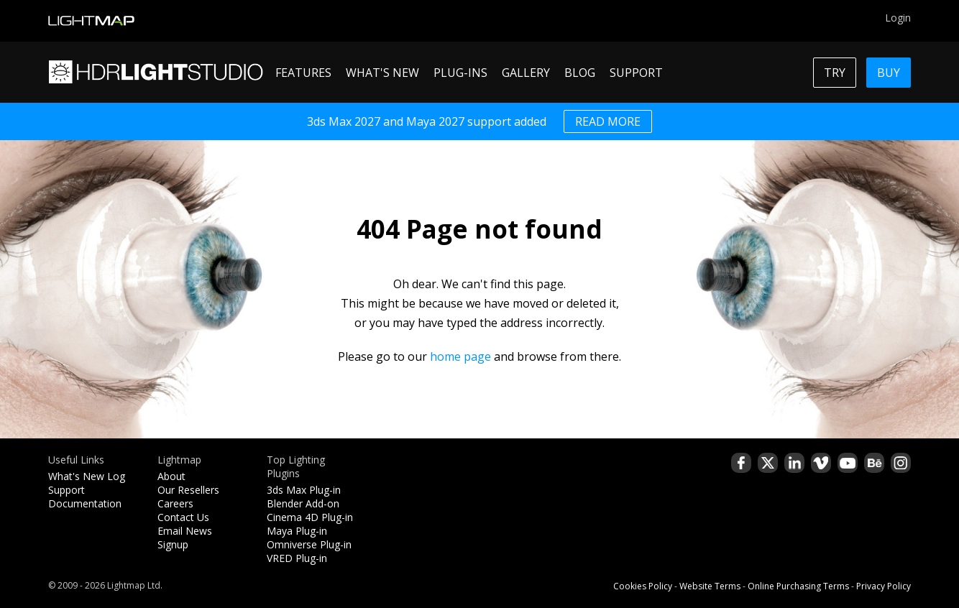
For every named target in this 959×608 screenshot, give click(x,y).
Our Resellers (188, 490)
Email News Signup (184, 537)
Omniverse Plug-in (309, 544)
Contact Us (183, 517)
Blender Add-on (303, 503)
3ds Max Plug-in (304, 490)
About (171, 476)
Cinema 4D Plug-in (310, 517)
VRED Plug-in (297, 558)
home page (460, 356)
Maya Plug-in (297, 531)
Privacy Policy (883, 586)
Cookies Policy (642, 586)
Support (66, 490)
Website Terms (709, 586)
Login (898, 17)
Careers (175, 503)
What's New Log (86, 476)
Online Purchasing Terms (798, 586)
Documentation (84, 503)
